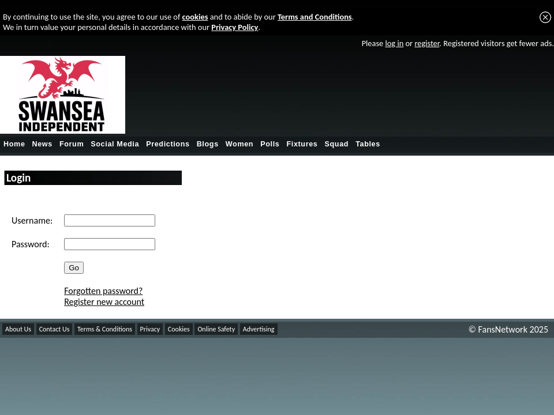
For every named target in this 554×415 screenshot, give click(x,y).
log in (394, 43)
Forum (71, 144)
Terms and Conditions (315, 17)
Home (14, 144)
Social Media (115, 144)
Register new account (104, 301)
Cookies (179, 329)
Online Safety (216, 329)
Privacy (150, 329)
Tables (367, 144)
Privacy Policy (234, 27)
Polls (269, 144)
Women (239, 144)
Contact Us (54, 329)
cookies (195, 17)
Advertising (259, 329)
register (426, 43)
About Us (18, 329)
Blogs (208, 144)
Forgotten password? (103, 290)
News (42, 144)
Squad (336, 144)
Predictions (168, 144)
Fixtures (301, 144)
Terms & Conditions (104, 329)
